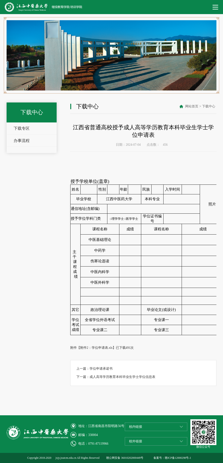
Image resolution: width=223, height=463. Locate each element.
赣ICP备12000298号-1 (178, 457)
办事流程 (22, 140)
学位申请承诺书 (101, 368)
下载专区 (22, 128)
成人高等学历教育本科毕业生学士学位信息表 (122, 377)
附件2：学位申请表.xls (96, 347)
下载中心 (208, 106)
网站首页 (191, 106)
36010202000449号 (132, 457)
